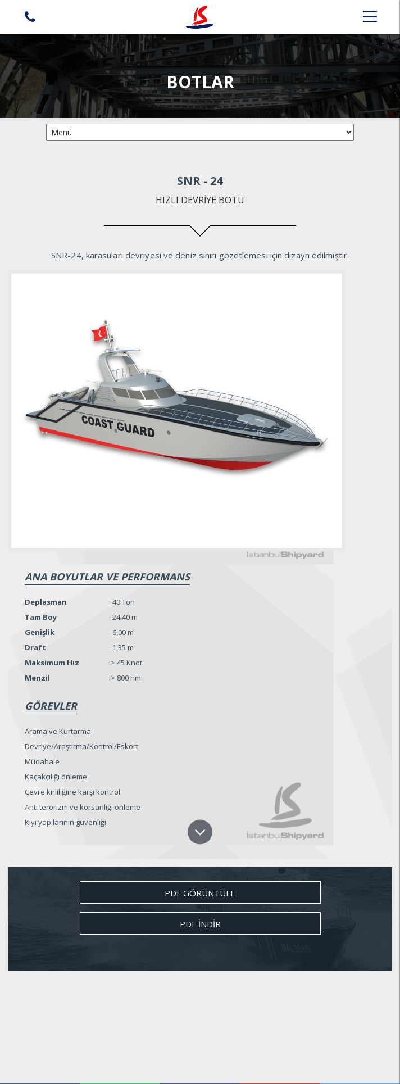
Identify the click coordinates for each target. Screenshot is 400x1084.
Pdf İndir (200, 923)
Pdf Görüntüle (200, 893)
